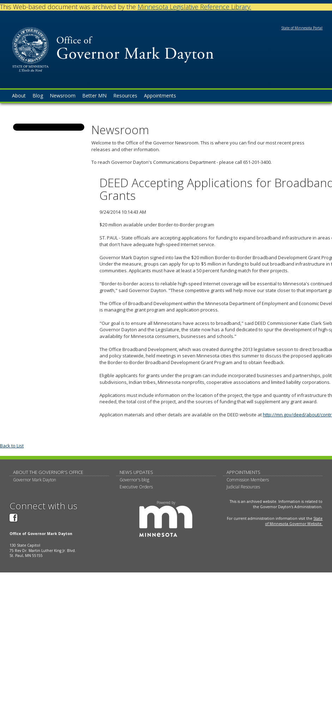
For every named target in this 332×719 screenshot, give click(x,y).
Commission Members (248, 480)
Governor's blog (134, 480)
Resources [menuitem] (125, 95)
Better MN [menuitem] (94, 95)
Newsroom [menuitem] (63, 95)
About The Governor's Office (48, 472)
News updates (136, 472)
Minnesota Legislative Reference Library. (194, 6)
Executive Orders (136, 487)
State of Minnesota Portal (301, 27)
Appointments (243, 472)
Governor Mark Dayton (34, 480)
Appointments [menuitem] (160, 95)
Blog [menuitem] (37, 95)
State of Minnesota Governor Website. (293, 521)
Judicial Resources (243, 487)
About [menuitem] (19, 95)
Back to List (12, 445)
